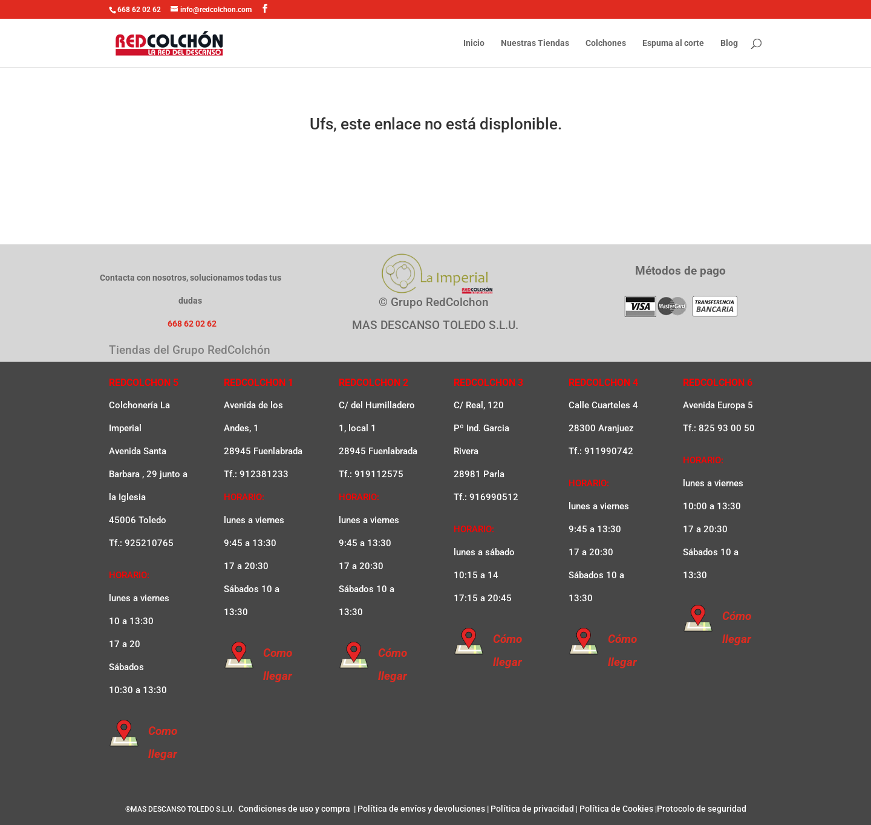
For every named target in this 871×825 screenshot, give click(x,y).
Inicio (473, 43)
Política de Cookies (616, 809)
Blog (729, 43)
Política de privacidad (532, 809)
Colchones (606, 43)
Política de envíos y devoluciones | (423, 809)
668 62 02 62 (139, 9)
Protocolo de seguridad (701, 809)
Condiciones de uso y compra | (296, 809)
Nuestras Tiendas (535, 43)
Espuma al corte (673, 43)
